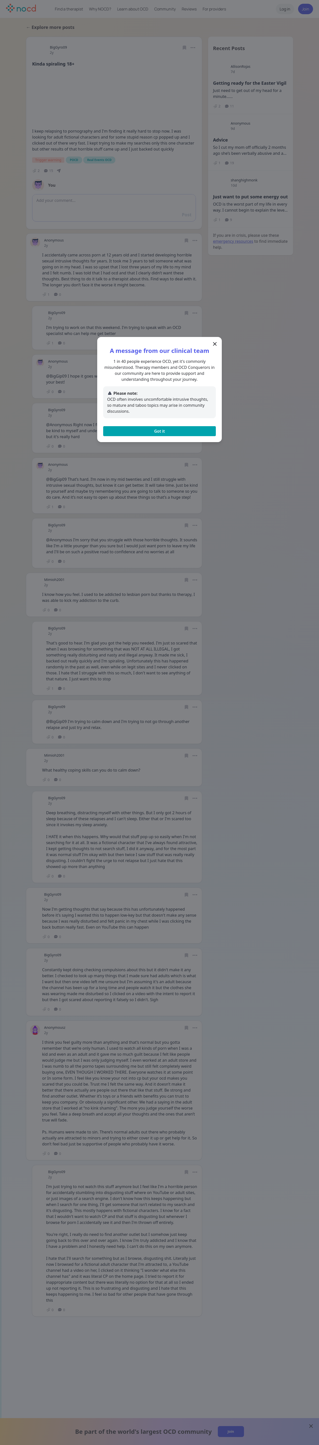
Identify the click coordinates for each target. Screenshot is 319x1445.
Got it (159, 431)
